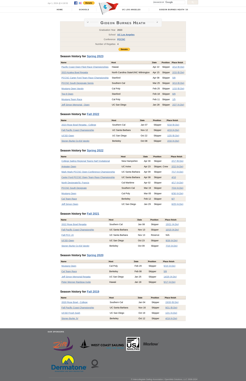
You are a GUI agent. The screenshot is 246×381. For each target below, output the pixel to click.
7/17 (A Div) (177, 172)
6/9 (173, 94)
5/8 (173, 78)
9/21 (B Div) (171, 307)
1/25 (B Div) (173, 135)
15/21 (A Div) (172, 224)
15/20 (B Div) (172, 302)
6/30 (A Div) (177, 193)
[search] (168, 2)
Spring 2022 (95, 150)
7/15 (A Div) (171, 246)
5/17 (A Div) (169, 282)
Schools (84, 10)
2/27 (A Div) (178, 104)
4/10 (173, 177)
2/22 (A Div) (177, 166)
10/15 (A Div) (172, 229)
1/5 (173, 99)
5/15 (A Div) (169, 266)
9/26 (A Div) (171, 240)
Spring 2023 (95, 56)
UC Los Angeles (131, 10)
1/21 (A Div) (171, 313)
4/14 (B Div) (178, 67)
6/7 (173, 199)
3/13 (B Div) (178, 83)
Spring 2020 (95, 255)
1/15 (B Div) (178, 88)
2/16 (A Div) (173, 141)
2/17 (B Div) (177, 161)
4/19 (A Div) (173, 130)
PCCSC (121, 39)
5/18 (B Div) (173, 125)
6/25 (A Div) (177, 204)
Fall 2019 (93, 291)
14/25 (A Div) (170, 276)
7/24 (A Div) (177, 188)
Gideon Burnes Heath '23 (173, 10)
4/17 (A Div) (177, 182)
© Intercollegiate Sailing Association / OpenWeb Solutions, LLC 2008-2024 (164, 379)
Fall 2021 (93, 213)
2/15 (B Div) (178, 72)
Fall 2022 (93, 114)
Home (60, 10)
